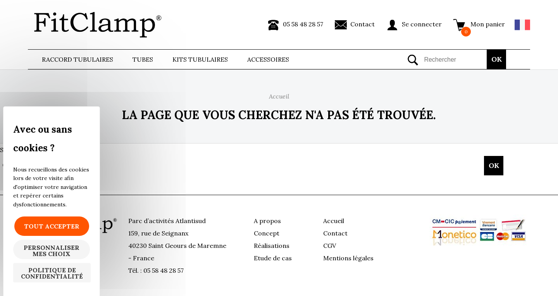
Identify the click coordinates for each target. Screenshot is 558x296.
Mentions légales (348, 258)
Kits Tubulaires (200, 59)
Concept (266, 233)
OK (496, 59)
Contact (362, 24)
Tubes (143, 59)
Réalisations (271, 245)
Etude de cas (273, 258)
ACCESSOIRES (268, 59)
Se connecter (422, 24)
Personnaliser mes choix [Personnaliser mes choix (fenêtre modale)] (51, 251)
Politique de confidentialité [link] (52, 273)
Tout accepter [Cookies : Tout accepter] (51, 226)
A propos (267, 221)
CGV (329, 245)
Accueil (333, 221)
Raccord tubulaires (77, 59)
